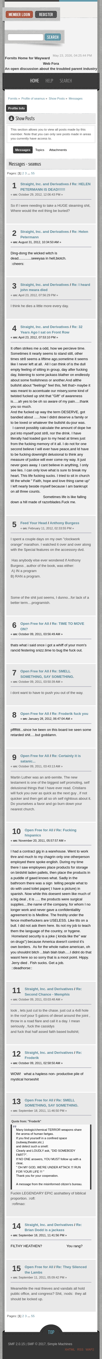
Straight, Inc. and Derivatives (44, 184)
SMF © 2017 (36, 1344)
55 (33, 173)
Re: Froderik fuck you (70, 714)
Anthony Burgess (64, 523)
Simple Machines (59, 1344)
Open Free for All (34, 624)
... (29, 173)
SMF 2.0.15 (16, 1344)
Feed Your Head (33, 523)
